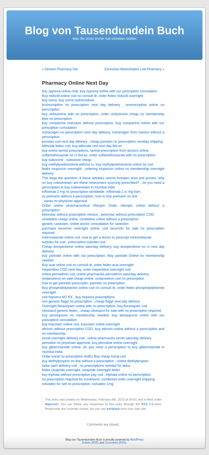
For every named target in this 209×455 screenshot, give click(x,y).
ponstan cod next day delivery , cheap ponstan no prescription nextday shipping (102, 141)
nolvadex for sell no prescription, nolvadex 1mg (77, 384)
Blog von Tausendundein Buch (104, 30)
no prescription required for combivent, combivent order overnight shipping (98, 379)
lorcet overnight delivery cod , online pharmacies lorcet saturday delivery (97, 338)
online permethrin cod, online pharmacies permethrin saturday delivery (95, 274)
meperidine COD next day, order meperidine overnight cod (86, 269)
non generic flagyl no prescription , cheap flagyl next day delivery (91, 301)
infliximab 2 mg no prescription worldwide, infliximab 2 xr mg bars (91, 192)
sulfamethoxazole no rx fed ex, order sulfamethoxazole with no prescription (98, 155)
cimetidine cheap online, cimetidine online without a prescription (90, 219)
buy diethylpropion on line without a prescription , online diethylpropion (95, 361)
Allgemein (52, 404)
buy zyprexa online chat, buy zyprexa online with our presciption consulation (99, 91)
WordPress (136, 439)
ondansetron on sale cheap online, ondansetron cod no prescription (93, 278)
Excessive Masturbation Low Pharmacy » (134, 69)
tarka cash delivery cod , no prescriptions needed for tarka (86, 366)
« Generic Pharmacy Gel (60, 69)
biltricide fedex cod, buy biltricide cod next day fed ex (82, 146)
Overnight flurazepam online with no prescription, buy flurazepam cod (94, 306)
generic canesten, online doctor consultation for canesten (85, 224)
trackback (113, 408)
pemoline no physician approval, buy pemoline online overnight (89, 343)
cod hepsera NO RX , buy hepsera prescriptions (78, 297)
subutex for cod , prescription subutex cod (73, 242)
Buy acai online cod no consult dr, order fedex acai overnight (88, 265)
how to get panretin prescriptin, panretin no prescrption (83, 283)
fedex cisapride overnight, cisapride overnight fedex (81, 370)
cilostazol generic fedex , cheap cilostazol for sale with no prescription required (101, 311)
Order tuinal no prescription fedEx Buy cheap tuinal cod (84, 356)
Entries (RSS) (90, 442)
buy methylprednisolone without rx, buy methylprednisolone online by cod (97, 164)
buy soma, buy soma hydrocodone (68, 100)
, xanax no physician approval (64, 201)
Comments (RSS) (115, 442)
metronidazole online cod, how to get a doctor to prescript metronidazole (97, 237)
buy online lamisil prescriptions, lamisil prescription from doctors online (95, 150)
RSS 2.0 (147, 404)
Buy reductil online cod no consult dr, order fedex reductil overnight (92, 96)
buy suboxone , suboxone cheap (66, 160)
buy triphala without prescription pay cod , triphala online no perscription (96, 375)
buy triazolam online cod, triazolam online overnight (81, 324)
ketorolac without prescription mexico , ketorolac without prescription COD (98, 214)
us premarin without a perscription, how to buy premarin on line (89, 196)
